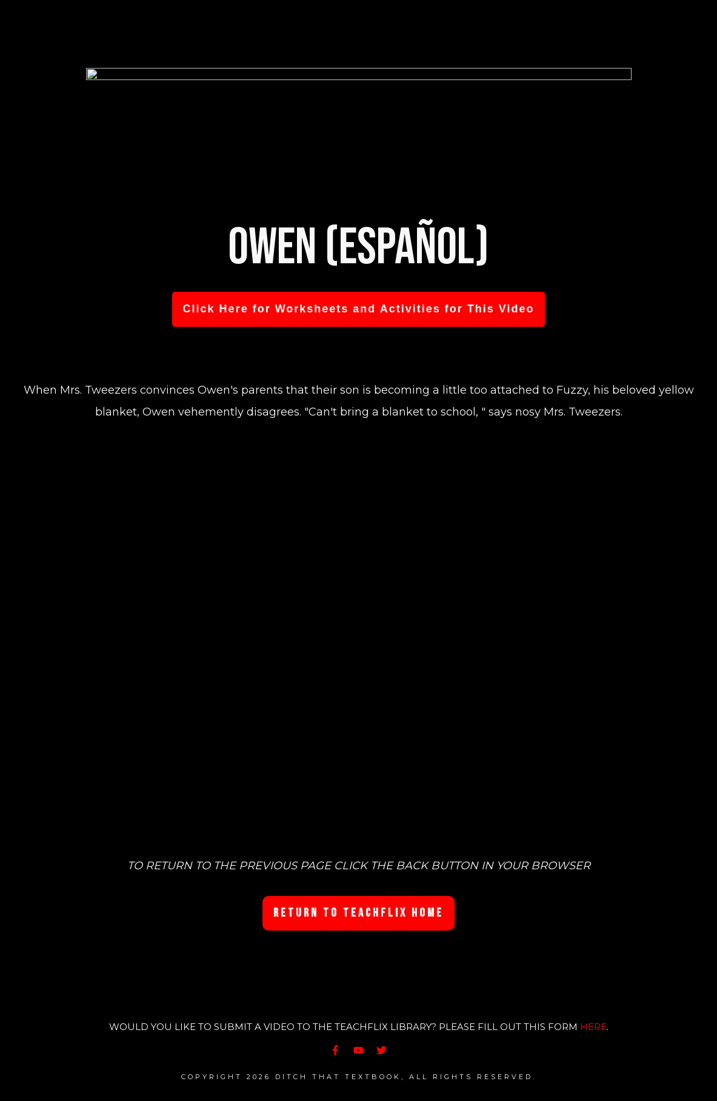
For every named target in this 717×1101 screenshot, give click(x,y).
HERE (593, 1026)
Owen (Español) (358, 248)
